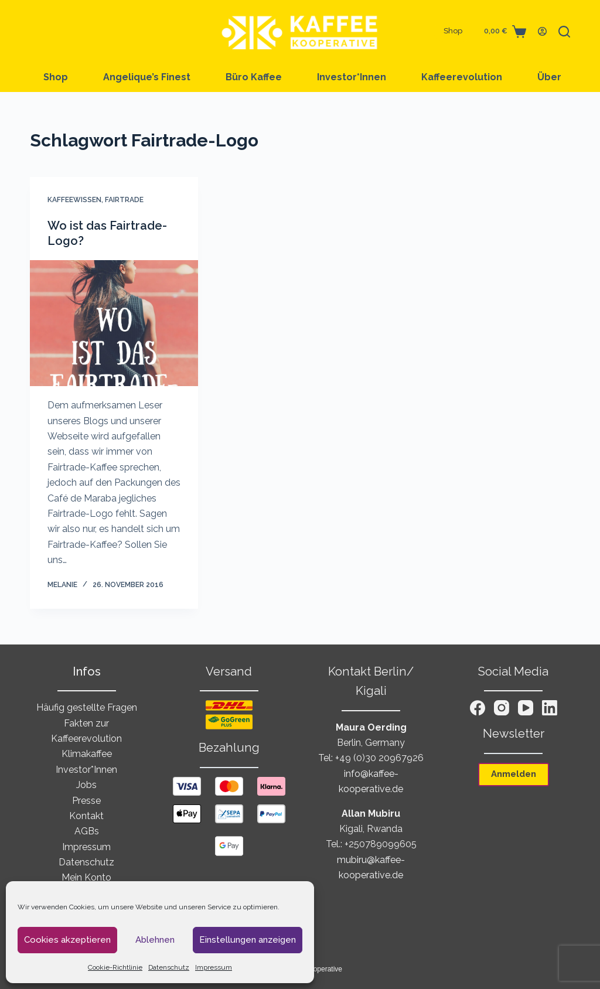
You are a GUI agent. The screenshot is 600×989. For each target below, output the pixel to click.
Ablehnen (155, 940)
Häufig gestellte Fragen (86, 707)
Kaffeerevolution (461, 77)
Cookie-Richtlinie (115, 967)
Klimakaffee (87, 753)
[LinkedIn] (549, 707)
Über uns (559, 77)
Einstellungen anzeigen (247, 940)
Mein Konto (86, 877)
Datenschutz (168, 967)
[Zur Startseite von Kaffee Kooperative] (300, 31)
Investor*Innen (351, 77)
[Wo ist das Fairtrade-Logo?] (114, 323)
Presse (86, 800)
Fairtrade (124, 200)
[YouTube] (525, 707)
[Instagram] (501, 707)
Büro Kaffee (254, 77)
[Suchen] (564, 31)
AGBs (86, 831)
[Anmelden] (542, 31)
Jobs (86, 784)
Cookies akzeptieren (67, 940)
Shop (55, 77)
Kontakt (86, 815)
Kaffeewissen (74, 200)
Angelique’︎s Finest (146, 77)
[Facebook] (477, 707)
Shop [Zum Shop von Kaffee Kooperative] (453, 30)
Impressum (213, 967)
